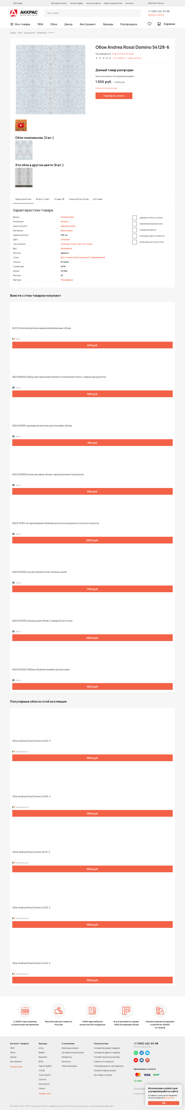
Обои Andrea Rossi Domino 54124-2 (31, 963)
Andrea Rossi (41, 32)
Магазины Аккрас (70, 1048)
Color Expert (45, 1075)
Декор (68, 24)
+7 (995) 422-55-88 (158, 11)
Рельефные (67, 279)
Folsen (42, 1088)
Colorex (42, 1079)
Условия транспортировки (107, 1057)
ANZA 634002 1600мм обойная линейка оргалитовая (41, 669)
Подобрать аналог (114, 95)
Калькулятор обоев (78, 199)
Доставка (97, 199)
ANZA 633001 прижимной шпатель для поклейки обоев (42, 425)
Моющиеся (66, 248)
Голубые (65, 239)
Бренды (108, 24)
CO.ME (42, 1070)
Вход (150, 3)
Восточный (67, 257)
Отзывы (59, 199)
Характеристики (23, 199)
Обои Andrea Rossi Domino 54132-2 (31, 907)
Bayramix (43, 1057)
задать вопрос (134, 58)
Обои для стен (29, 32)
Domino (65, 221)
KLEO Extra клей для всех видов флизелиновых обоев (41, 328)
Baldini (42, 1052)
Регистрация (158, 3)
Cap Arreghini (45, 1066)
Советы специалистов (113, 3)
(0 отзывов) (118, 58)
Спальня (65, 244)
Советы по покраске (104, 1061)
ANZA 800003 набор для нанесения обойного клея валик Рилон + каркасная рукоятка (59, 376)
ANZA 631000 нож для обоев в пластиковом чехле (39, 572)
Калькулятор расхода (106, 88)
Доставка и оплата (59, 3)
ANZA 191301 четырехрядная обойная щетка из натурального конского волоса (55, 523)
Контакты (129, 3)
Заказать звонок (156, 14)
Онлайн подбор (76, 3)
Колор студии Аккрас (24, 13)
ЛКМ (40, 24)
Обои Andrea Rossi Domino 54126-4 (31, 796)
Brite (41, 1061)
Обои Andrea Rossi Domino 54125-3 (31, 740)
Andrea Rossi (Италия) (123, 53)
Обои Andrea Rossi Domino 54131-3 (31, 852)
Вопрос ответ (42, 199)
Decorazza (44, 1084)
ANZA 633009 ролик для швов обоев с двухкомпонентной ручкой (48, 474)
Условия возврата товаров (107, 1052)
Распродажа (128, 24)
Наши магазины (69, 1066)
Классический (81, 257)
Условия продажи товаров (107, 1048)
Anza (41, 1048)
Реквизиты (67, 1057)
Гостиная (87, 244)
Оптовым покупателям (73, 1052)
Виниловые (67, 230)
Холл (73, 244)
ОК (164, 1103)
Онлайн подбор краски (105, 1070)
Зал (79, 244)
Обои (53, 24)
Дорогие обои (68, 226)
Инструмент (88, 24)
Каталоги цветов (93, 3)
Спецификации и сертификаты (109, 1066)
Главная (13, 32)
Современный (97, 257)
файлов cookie (168, 1098)
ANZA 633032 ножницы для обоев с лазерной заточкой (42, 620)
